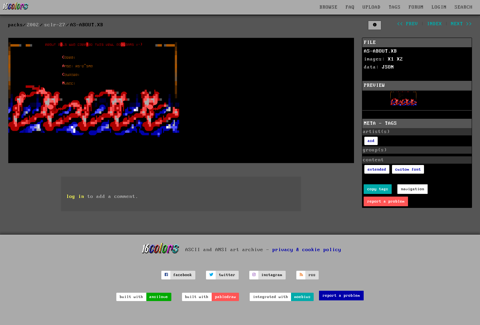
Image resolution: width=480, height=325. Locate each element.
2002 (33, 25)
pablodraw (225, 297)
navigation (412, 189)
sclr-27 (54, 25)
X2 (400, 59)
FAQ (350, 7)
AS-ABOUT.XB (380, 51)
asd (371, 141)
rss (312, 275)
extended (377, 169)
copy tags (377, 189)
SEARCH (464, 7)
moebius (302, 297)
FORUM (416, 7)
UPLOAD (372, 7)
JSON (388, 67)
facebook (182, 275)
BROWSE (329, 7)
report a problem (386, 201)
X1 (391, 59)
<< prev (407, 24)
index (434, 24)
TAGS (395, 7)
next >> (461, 24)
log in (75, 196)
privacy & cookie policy (306, 249)
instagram (271, 275)
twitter (227, 275)
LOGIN (439, 7)
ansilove (158, 297)
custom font (408, 169)
